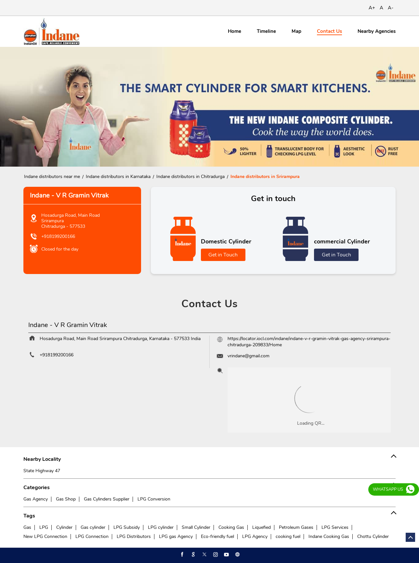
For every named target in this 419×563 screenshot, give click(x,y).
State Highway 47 (41, 471)
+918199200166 (58, 236)
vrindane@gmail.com (248, 356)
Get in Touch (223, 254)
